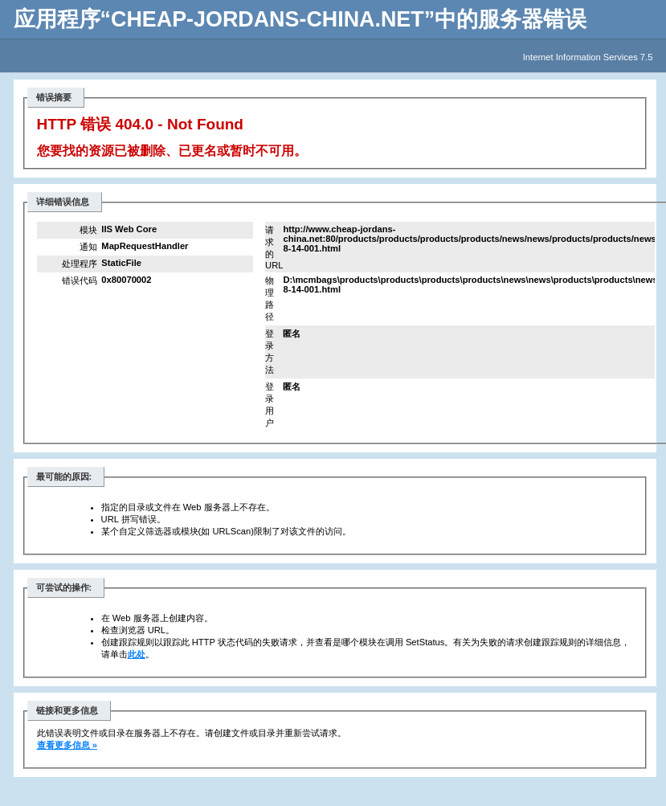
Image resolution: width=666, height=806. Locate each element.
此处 (136, 654)
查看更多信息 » (67, 745)
